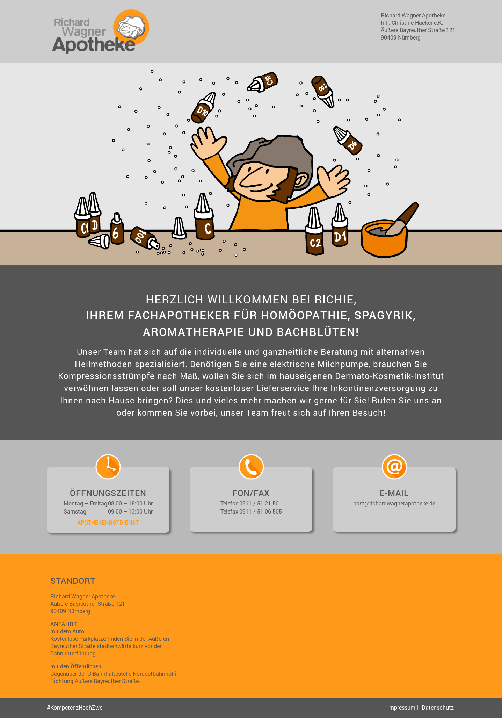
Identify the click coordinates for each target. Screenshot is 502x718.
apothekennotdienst (108, 522)
